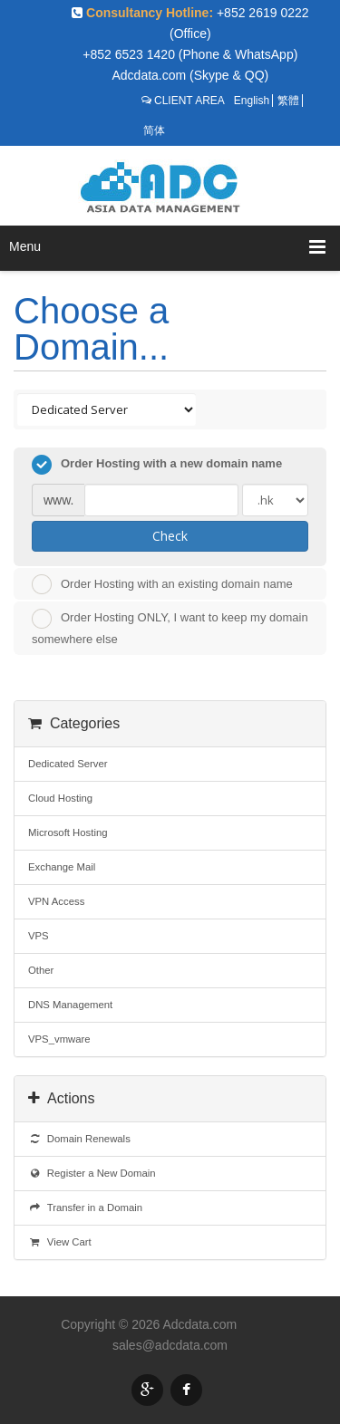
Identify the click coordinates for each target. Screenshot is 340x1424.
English (251, 100)
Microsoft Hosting (68, 832)
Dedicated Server (68, 763)
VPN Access (56, 901)
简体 (154, 130)
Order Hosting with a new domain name (157, 465)
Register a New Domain (92, 1173)
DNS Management (70, 1004)
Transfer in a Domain (85, 1207)
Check (170, 535)
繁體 (288, 100)
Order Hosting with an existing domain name (162, 584)
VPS (38, 935)
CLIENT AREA (189, 100)
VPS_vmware (59, 1039)
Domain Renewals (79, 1138)
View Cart (60, 1241)
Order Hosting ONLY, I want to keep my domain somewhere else (170, 627)
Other (40, 970)
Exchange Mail (61, 866)
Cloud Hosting (60, 798)
